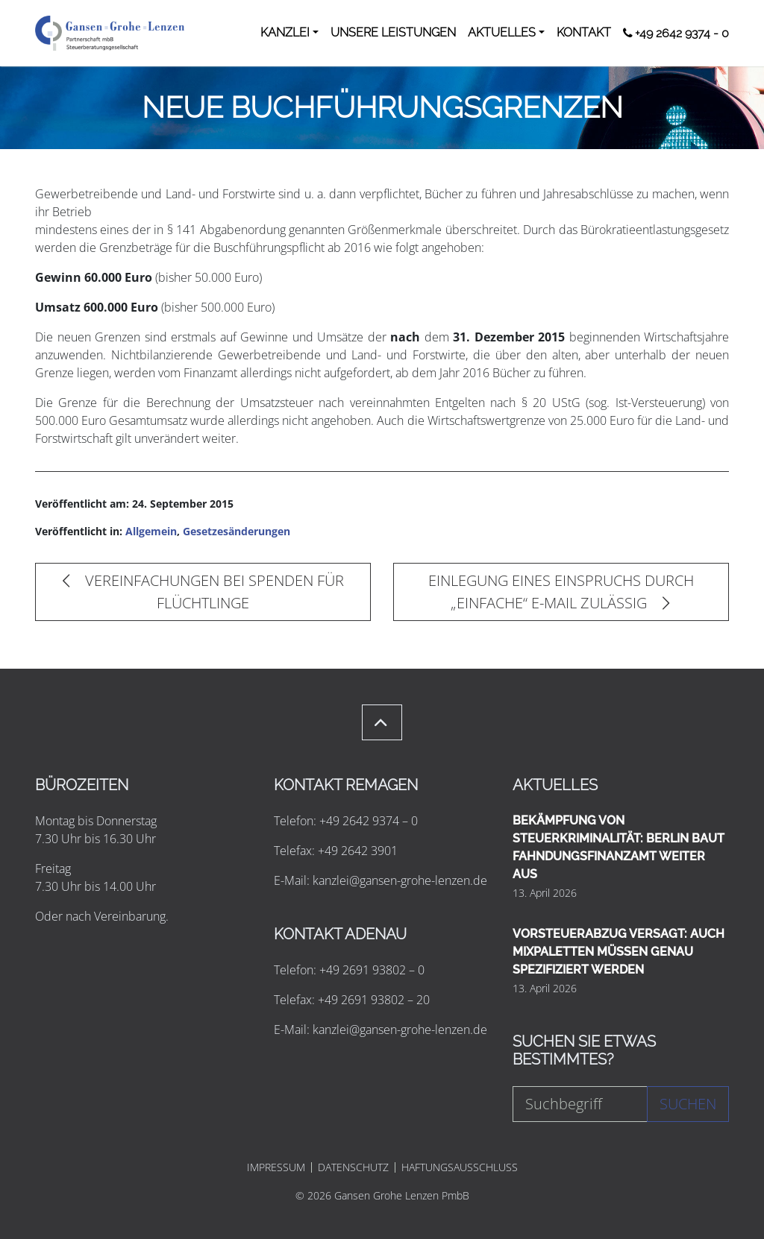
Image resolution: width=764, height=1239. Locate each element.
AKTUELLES (502, 32)
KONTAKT (584, 32)
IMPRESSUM (276, 1167)
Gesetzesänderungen (236, 531)
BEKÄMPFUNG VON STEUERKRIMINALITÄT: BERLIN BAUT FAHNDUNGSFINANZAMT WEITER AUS (618, 847)
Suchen (688, 1104)
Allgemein (151, 531)
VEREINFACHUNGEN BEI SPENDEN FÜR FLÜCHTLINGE (203, 591)
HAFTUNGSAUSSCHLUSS (459, 1167)
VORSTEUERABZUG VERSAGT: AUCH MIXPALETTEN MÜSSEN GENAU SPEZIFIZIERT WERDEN (618, 952)
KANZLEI (285, 32)
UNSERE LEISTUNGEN (393, 32)
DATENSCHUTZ (353, 1167)
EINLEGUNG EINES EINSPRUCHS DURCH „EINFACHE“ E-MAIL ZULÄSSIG (561, 591)
